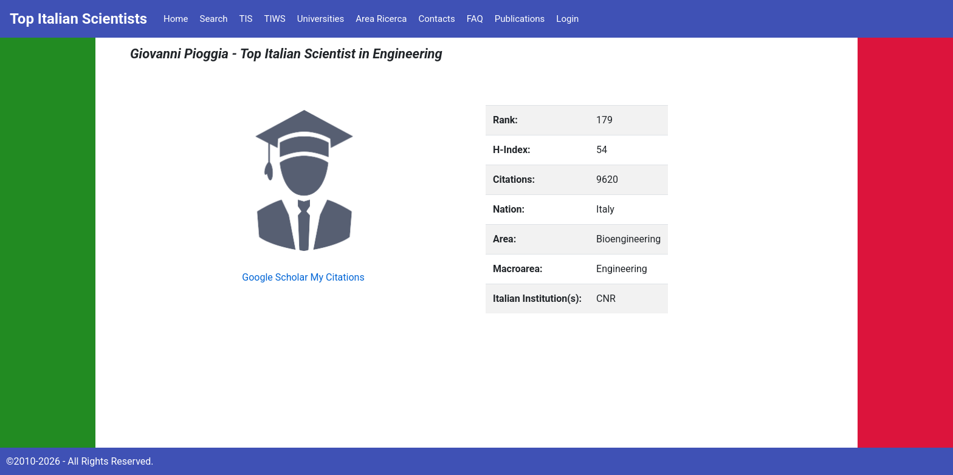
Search (213, 18)
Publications (520, 18)
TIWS (275, 18)
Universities (321, 18)
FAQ (475, 18)
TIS (246, 18)
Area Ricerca (381, 18)
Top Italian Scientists (78, 18)
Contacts (436, 18)
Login (567, 18)
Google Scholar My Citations (303, 277)
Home (175, 18)
